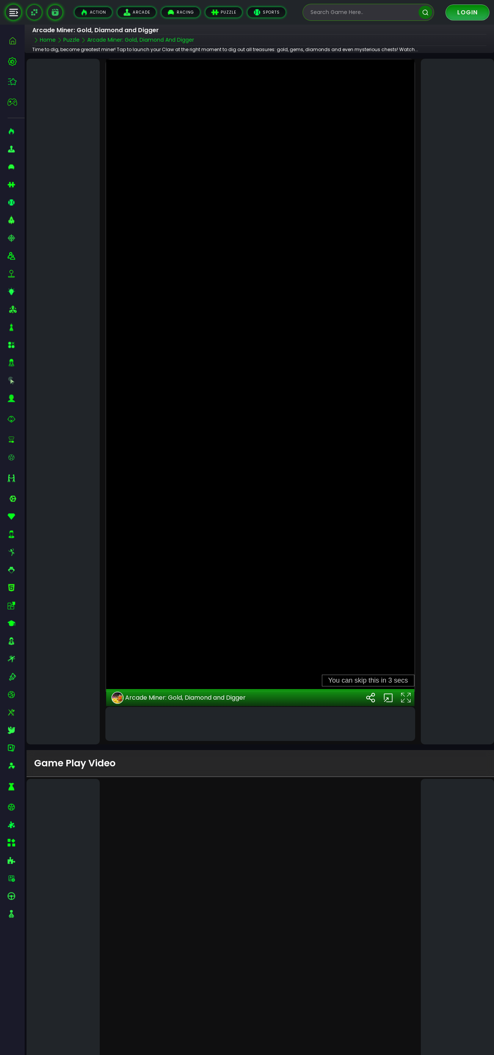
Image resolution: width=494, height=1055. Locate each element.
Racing (180, 12)
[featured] (16, 81)
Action (93, 12)
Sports (266, 12)
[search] (425, 12)
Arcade (136, 12)
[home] (16, 41)
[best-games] (16, 61)
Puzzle (223, 12)
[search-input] (363, 12)
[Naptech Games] (34, 12)
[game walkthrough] (55, 12)
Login (467, 12)
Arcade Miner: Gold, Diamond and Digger (178, 693)
